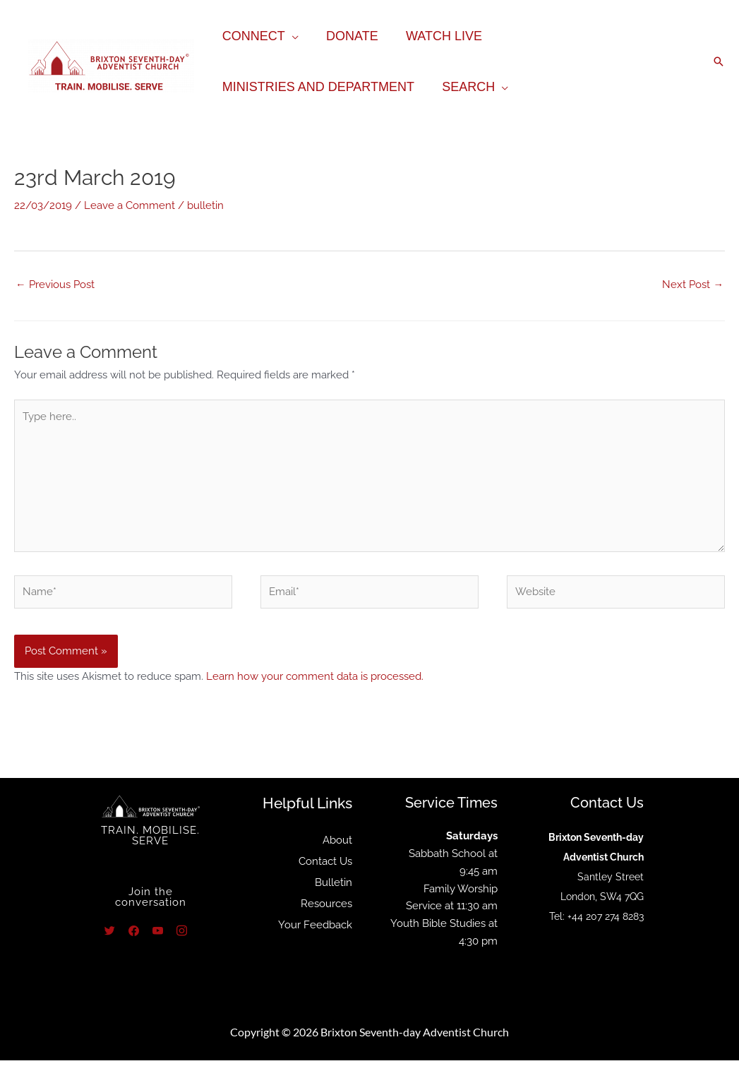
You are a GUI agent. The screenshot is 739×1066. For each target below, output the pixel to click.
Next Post (692, 283)
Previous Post (55, 283)
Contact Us (325, 867)
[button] (718, 61)
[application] (290, 36)
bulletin (205, 204)
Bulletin (333, 888)
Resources (326, 909)
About (337, 845)
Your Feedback (315, 930)
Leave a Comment (129, 204)
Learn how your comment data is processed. (314, 682)
